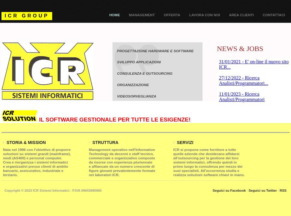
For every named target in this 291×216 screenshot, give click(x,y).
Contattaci (274, 15)
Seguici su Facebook (229, 190)
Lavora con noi (204, 15)
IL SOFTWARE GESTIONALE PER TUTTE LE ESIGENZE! (96, 119)
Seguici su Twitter (263, 190)
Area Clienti (241, 15)
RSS (283, 190)
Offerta (172, 15)
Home (114, 15)
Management (142, 15)
